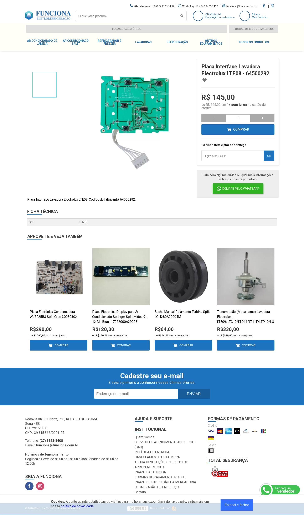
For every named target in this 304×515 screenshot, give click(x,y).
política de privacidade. (77, 506)
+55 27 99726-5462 (207, 6)
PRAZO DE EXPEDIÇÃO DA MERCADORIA (165, 482)
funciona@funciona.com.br (242, 6)
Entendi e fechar (237, 505)
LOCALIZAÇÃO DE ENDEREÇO (157, 487)
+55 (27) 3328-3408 (162, 6)
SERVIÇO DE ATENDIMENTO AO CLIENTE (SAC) (165, 444)
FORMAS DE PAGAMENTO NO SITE (160, 477)
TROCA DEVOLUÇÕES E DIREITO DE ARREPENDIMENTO (161, 464)
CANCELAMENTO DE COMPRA (157, 457)
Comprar (241, 129)
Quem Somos (144, 437)
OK (269, 155)
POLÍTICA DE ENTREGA (152, 452)
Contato (140, 492)
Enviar (194, 394)
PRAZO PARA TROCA (150, 472)
